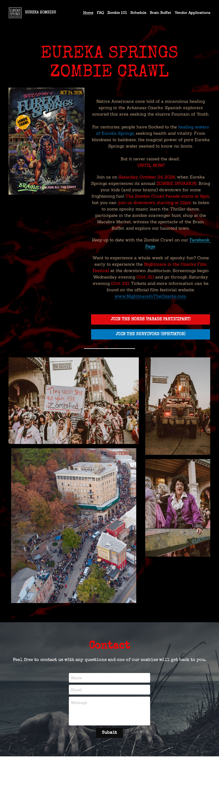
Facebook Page (192, 233)
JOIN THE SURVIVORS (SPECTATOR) (144, 315)
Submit (109, 727)
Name (76, 671)
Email (76, 683)
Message (79, 696)
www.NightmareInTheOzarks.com (153, 277)
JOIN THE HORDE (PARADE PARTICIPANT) (144, 300)
